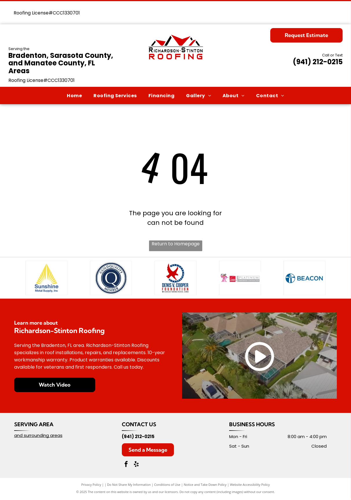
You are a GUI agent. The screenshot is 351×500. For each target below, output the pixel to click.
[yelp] (136, 467)
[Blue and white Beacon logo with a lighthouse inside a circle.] (304, 279)
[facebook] (126, 467)
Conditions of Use (167, 486)
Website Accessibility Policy (250, 486)
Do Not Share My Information (129, 486)
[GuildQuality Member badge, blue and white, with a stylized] (111, 279)
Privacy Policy (91, 486)
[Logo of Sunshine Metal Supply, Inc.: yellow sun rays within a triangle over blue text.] (46, 279)
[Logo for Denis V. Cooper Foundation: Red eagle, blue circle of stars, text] (175, 279)
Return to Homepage (176, 243)
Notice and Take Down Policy (205, 486)
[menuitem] (74, 95)
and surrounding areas (38, 437)
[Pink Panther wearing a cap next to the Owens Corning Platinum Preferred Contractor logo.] (240, 279)
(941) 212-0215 (318, 62)
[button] (115, 95)
